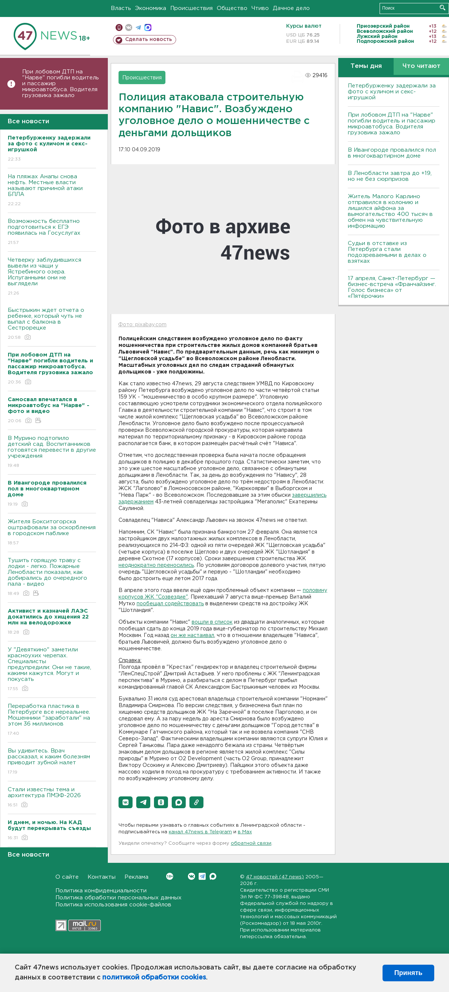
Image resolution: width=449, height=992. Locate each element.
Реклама (136, 877)
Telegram (202, 876)
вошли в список (212, 622)
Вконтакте (169, 876)
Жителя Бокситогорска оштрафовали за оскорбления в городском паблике (52, 532)
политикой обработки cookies (154, 978)
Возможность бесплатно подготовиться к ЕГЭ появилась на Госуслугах (52, 232)
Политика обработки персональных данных (118, 897)
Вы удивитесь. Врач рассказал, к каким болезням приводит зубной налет (52, 761)
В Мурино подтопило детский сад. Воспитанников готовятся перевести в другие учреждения (52, 452)
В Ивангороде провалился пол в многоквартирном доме (392, 153)
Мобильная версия (119, 27)
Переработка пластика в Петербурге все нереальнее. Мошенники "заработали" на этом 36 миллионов (52, 720)
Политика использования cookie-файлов (113, 904)
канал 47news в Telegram (200, 832)
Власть (121, 8)
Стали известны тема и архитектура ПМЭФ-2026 (52, 797)
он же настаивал (192, 635)
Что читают (421, 66)
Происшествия (191, 8)
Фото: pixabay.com (142, 325)
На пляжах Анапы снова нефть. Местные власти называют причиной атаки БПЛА (52, 190)
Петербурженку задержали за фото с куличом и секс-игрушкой (392, 91)
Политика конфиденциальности (101, 890)
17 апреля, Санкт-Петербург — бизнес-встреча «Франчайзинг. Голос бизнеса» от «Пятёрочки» (392, 287)
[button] (126, 802)
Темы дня (366, 66)
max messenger (147, 27)
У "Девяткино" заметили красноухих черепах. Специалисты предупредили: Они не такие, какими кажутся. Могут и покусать (52, 669)
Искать (442, 7)
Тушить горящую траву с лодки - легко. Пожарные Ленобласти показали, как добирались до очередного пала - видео (52, 577)
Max (212, 876)
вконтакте (128, 27)
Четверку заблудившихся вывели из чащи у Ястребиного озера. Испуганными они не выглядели (52, 277)
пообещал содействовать (170, 604)
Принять (408, 972)
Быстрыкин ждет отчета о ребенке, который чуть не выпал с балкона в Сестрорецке (52, 324)
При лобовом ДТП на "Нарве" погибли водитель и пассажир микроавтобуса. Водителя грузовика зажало (60, 83)
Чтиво (260, 8)
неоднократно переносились (156, 565)
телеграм (138, 27)
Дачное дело (291, 8)
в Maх (245, 832)
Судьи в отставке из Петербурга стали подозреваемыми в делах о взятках (387, 252)
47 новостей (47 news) (275, 877)
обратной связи (251, 843)
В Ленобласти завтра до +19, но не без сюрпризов (390, 176)
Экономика (150, 8)
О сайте (67, 877)
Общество (232, 8)
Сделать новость (148, 39)
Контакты (102, 877)
